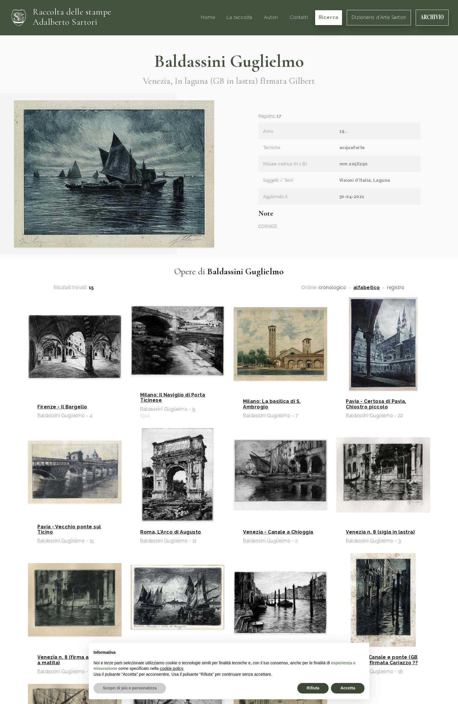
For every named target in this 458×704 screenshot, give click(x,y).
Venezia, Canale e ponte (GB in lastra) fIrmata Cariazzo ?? (382, 660)
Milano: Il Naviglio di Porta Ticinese (172, 397)
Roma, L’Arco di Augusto (170, 532)
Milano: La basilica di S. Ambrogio (272, 404)
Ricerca (329, 17)
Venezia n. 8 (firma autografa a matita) (74, 660)
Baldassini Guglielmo (229, 61)
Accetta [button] (347, 688)
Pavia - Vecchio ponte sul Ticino (69, 529)
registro (395, 287)
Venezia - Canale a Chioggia (278, 532)
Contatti (299, 17)
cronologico (332, 287)
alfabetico (366, 287)
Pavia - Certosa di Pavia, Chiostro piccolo (376, 404)
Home (208, 17)
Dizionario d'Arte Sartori (379, 17)
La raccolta (239, 17)
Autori (271, 17)
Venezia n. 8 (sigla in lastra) (380, 532)
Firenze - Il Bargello (62, 407)
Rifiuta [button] (313, 688)
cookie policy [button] (171, 668)
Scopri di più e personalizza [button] (130, 688)
